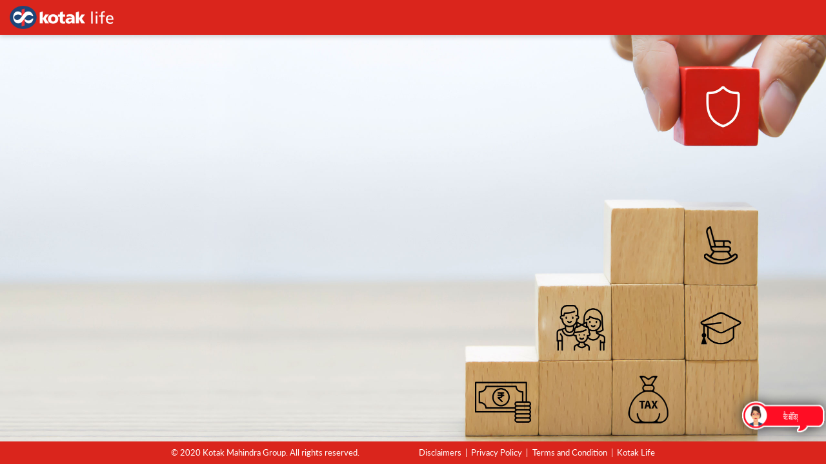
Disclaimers (440, 452)
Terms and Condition (569, 452)
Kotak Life (636, 452)
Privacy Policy (496, 452)
